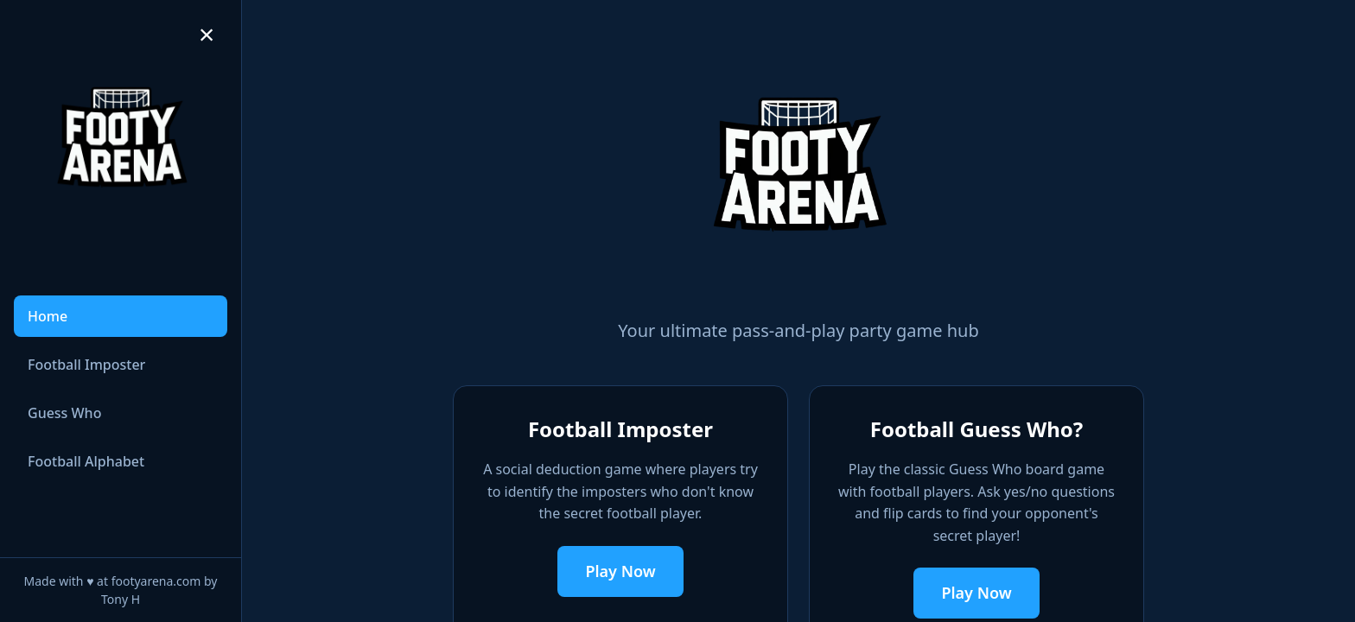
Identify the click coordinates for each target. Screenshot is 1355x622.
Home (47, 316)
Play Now (620, 571)
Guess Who (64, 412)
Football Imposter (86, 364)
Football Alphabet (86, 461)
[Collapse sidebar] (206, 34)
